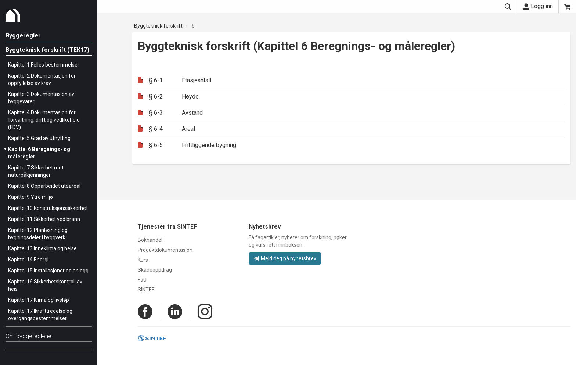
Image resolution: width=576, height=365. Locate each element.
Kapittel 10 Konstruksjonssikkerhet (48, 208)
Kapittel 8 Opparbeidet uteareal (44, 186)
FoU (142, 280)
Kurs (143, 260)
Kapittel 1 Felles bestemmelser (43, 65)
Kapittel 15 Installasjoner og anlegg (48, 270)
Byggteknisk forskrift (158, 26)
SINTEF (146, 290)
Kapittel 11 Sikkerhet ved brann (44, 219)
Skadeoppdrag (155, 270)
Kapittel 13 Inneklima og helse (42, 248)
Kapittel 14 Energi (28, 259)
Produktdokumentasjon (165, 250)
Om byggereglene (28, 336)
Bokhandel (150, 240)
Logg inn (538, 6)
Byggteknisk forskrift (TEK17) (47, 49)
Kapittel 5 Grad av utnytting (39, 138)
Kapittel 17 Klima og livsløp (38, 300)
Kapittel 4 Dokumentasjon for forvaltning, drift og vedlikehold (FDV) (44, 120)
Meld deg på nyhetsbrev (284, 258)
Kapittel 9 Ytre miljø (30, 197)
